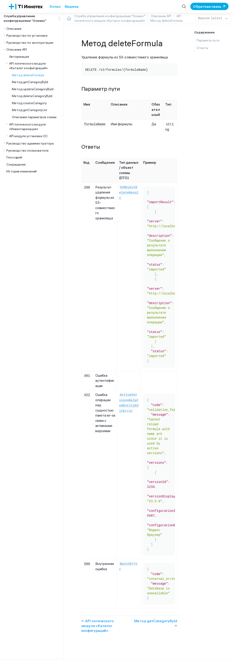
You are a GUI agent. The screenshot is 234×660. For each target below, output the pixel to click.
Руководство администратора (30, 143)
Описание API (16, 49)
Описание (13, 29)
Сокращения (16, 164)
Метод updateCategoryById (32, 89)
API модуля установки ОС (28, 136)
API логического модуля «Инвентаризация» (27, 126)
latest (213, 18)
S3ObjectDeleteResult (128, 192)
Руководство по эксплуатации (29, 43)
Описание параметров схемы (34, 117)
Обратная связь (207, 6)
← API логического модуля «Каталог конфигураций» (97, 625)
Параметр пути (208, 40)
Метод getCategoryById (30, 82)
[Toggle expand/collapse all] (59, 18)
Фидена (71, 6)
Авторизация (19, 57)
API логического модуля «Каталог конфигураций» (28, 65)
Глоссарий (14, 157)
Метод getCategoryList (29, 110)
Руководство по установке (27, 35)
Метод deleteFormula (28, 75)
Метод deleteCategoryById (32, 96)
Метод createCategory (29, 103)
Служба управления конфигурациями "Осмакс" (25, 18)
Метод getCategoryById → (155, 622)
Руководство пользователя (27, 150)
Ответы (202, 48)
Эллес (55, 6)
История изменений (21, 171)
